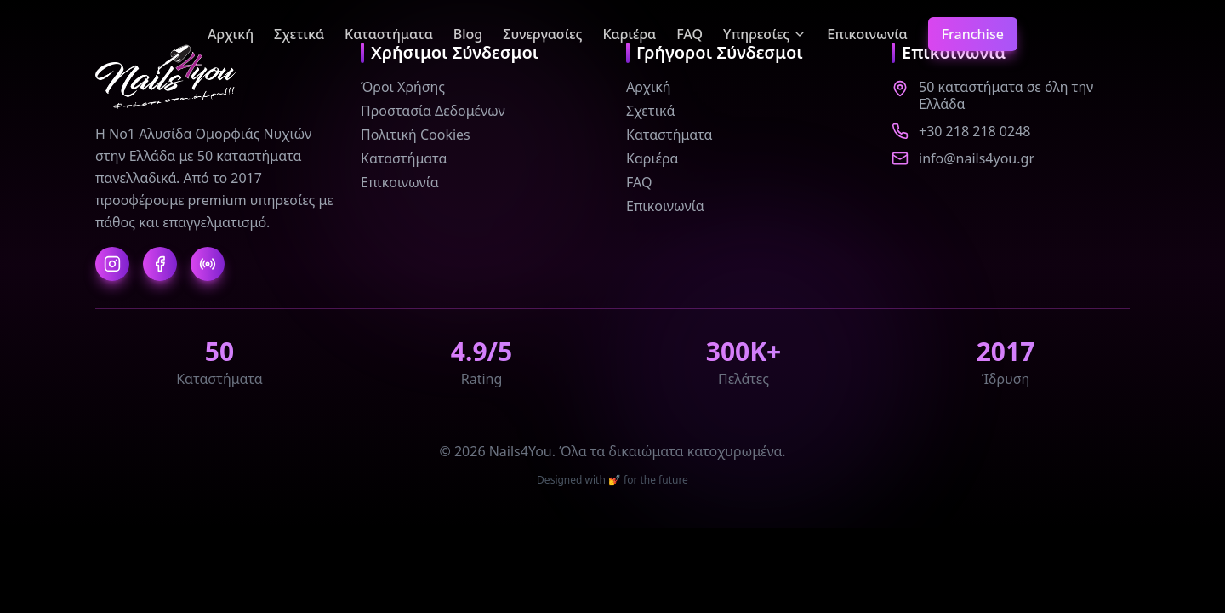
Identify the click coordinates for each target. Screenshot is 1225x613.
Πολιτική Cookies (415, 134)
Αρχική (231, 34)
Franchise (973, 34)
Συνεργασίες (542, 34)
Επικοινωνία (867, 34)
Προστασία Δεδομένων (433, 110)
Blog (467, 34)
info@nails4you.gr (976, 158)
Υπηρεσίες (764, 34)
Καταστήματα (389, 34)
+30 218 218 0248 (974, 131)
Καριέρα (629, 34)
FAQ (689, 34)
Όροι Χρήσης (403, 86)
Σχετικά (299, 34)
